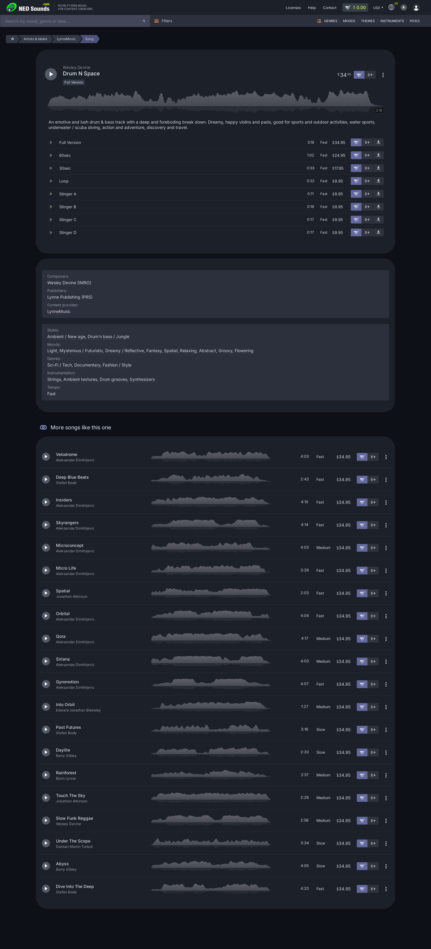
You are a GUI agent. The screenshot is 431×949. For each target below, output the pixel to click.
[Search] (144, 21)
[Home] (11, 39)
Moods (349, 21)
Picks (415, 21)
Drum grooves (113, 379)
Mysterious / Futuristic (81, 350)
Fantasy (154, 350)
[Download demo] (378, 142)
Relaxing (188, 350)
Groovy (225, 350)
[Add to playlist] (367, 142)
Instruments (392, 21)
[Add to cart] (356, 142)
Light (52, 350)
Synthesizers (142, 379)
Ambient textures (80, 379)
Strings (54, 379)
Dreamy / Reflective (124, 350)
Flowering (244, 350)
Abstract (207, 350)
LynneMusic (59, 311)
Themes (368, 21)
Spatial (170, 350)
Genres (330, 21)
